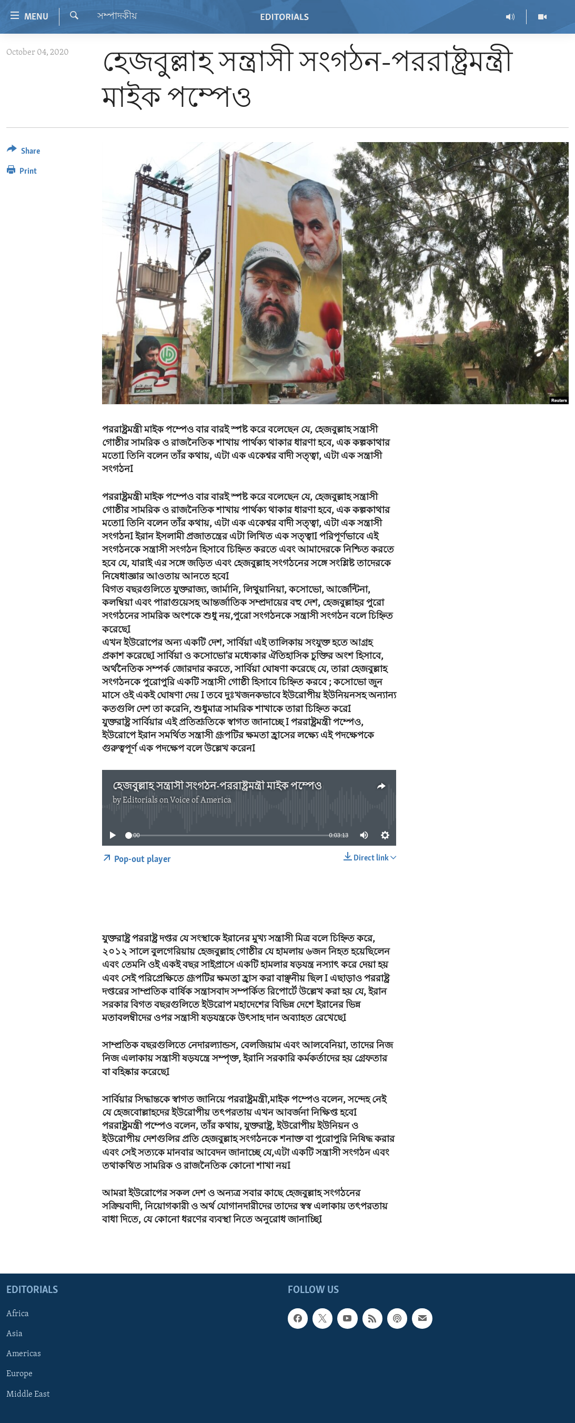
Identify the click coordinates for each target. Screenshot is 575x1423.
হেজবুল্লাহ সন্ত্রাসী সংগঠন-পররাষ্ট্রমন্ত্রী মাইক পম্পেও (217, 786)
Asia (14, 1334)
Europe (19, 1374)
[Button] (23, 153)
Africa (17, 1314)
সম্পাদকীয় (117, 17)
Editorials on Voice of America (177, 800)
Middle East (27, 1394)
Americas (23, 1354)
